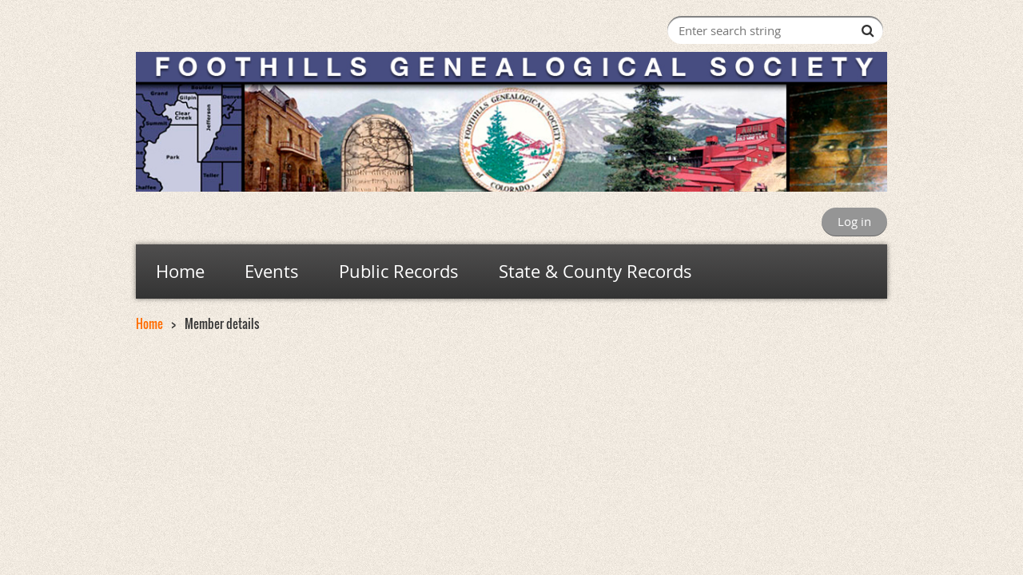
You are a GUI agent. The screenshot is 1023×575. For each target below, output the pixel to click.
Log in (854, 221)
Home (149, 323)
